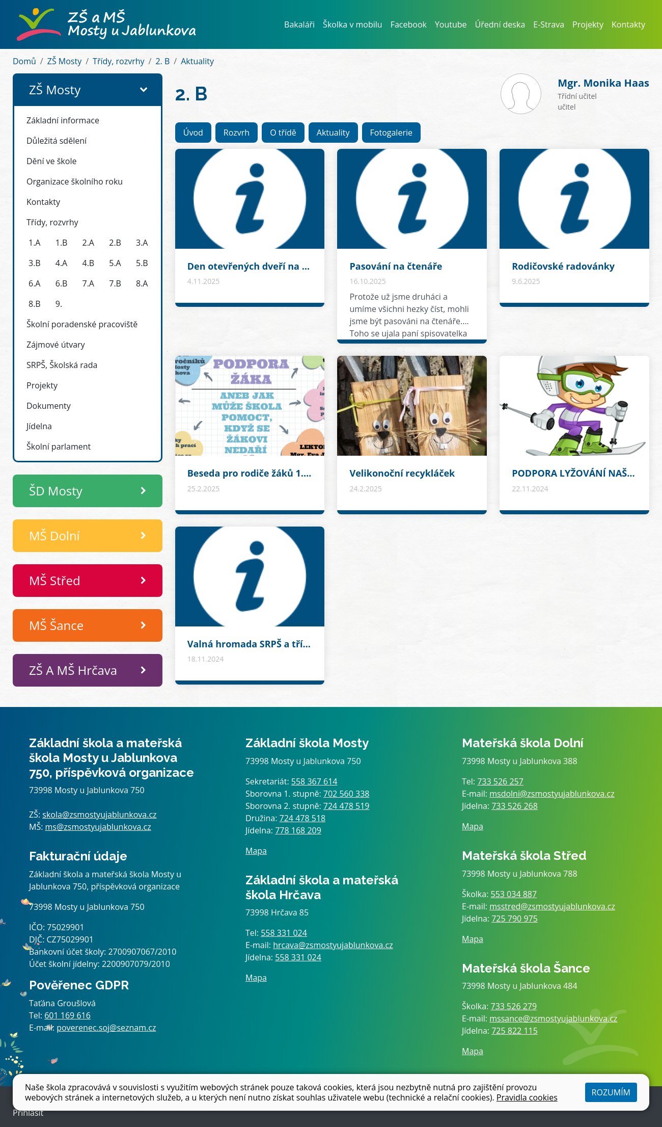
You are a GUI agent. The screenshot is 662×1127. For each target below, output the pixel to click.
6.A (34, 283)
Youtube (451, 24)
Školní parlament (58, 446)
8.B (35, 303)
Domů (24, 61)
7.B (115, 283)
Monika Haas (603, 83)
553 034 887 (514, 894)
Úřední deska (500, 24)
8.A (142, 283)
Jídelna (39, 426)
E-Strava (548, 24)
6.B (62, 283)
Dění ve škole (51, 161)
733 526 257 (500, 781)
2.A (88, 242)
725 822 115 (514, 1030)
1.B (62, 242)
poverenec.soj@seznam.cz (106, 1027)
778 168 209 (298, 830)
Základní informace (62, 120)
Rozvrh (237, 132)
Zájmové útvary (55, 344)
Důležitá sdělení (56, 140)
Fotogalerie (391, 132)
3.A (142, 242)
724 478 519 (346, 805)
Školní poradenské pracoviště (81, 324)
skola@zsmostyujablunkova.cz (99, 814)
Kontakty (628, 24)
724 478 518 (303, 818)
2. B (162, 61)
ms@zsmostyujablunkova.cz (98, 826)
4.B (88, 263)
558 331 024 (284, 932)
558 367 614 (314, 781)
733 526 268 (514, 805)
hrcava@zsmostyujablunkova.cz (333, 945)
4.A (61, 263)
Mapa (256, 850)
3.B (35, 263)
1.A (34, 242)
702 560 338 (346, 793)
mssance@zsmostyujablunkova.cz (553, 1018)
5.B (142, 263)
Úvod (193, 132)
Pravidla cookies (527, 1097)
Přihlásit (28, 1112)
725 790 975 (514, 918)
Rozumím (611, 1092)
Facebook (409, 24)
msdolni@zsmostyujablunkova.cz (551, 793)
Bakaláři (299, 24)
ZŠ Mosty (64, 61)
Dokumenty (48, 405)
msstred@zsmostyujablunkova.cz (552, 906)
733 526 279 (514, 1006)
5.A (115, 263)
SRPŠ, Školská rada (61, 365)
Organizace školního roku (74, 181)
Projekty (587, 24)
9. (59, 303)
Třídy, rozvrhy (119, 61)
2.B (115, 242)
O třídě (283, 132)
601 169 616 (67, 1015)
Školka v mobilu (352, 24)
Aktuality (197, 61)
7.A (88, 283)
